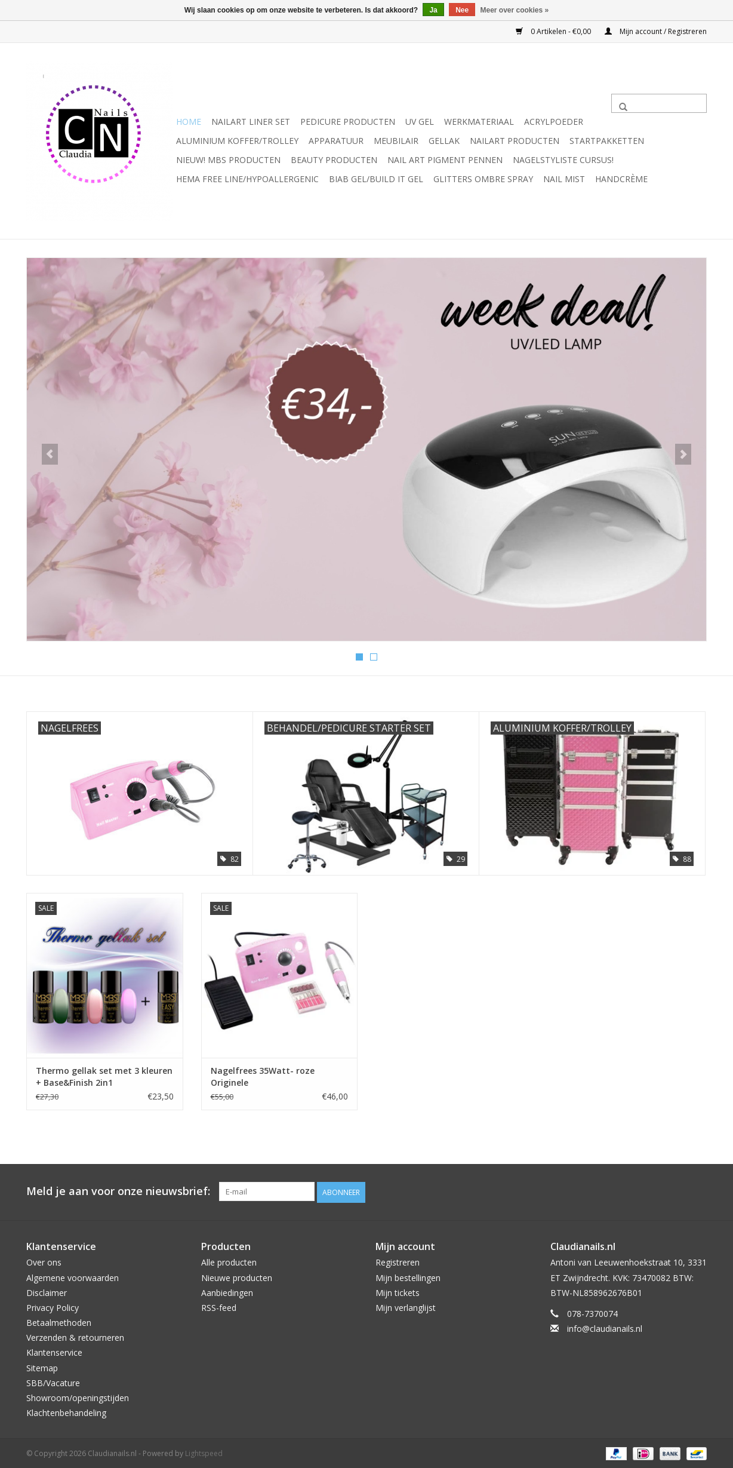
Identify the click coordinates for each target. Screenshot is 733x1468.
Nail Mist (564, 179)
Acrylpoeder (553, 121)
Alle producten (229, 1261)
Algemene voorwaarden (72, 1276)
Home (188, 121)
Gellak (444, 140)
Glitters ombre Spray (483, 179)
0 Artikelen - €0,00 (554, 31)
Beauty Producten (334, 159)
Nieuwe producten (236, 1276)
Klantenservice (54, 1351)
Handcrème (621, 179)
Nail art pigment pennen (445, 159)
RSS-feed (218, 1306)
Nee (462, 10)
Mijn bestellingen (408, 1276)
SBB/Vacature (53, 1381)
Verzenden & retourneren (75, 1336)
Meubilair (396, 140)
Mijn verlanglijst (405, 1306)
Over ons (43, 1261)
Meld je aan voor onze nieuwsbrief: (118, 1190)
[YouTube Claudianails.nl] (675, 1190)
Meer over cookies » (515, 10)
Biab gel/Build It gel (376, 179)
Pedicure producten (347, 121)
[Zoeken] (659, 103)
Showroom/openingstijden (77, 1396)
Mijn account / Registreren (656, 31)
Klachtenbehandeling (66, 1411)
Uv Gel (419, 121)
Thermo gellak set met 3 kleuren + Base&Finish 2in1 (104, 1076)
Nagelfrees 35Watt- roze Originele (263, 1076)
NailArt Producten (514, 140)
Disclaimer (46, 1291)
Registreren (397, 1261)
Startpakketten (606, 140)
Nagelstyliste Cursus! (563, 159)
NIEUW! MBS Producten (228, 159)
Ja (433, 10)
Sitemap (42, 1366)
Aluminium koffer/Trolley (237, 140)
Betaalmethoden (58, 1320)
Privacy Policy (52, 1306)
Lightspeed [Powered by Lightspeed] (204, 1452)
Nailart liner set (250, 121)
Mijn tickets (397, 1291)
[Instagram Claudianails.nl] (697, 1190)
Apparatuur (336, 140)
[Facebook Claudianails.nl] (654, 1190)
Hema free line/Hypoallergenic (247, 179)
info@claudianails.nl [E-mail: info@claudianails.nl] (604, 1326)
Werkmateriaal (479, 121)
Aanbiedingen (227, 1291)
